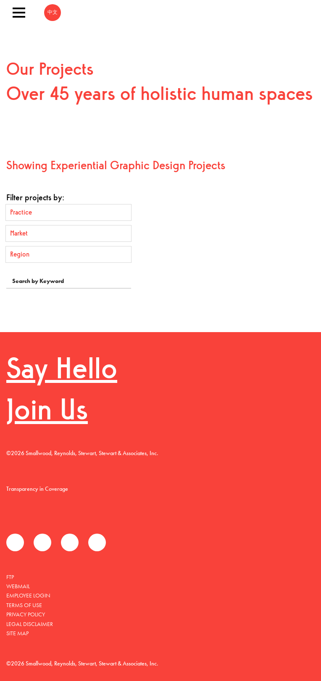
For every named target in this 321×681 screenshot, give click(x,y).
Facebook (15, 542)
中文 (52, 12)
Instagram (97, 542)
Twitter (42, 542)
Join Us (47, 412)
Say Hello (61, 371)
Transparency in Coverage (37, 488)
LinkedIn (70, 542)
